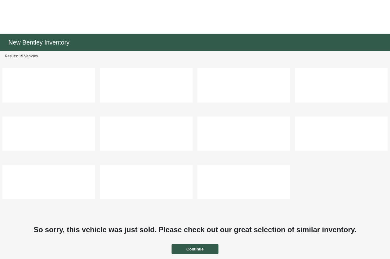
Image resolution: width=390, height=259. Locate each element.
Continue (195, 249)
